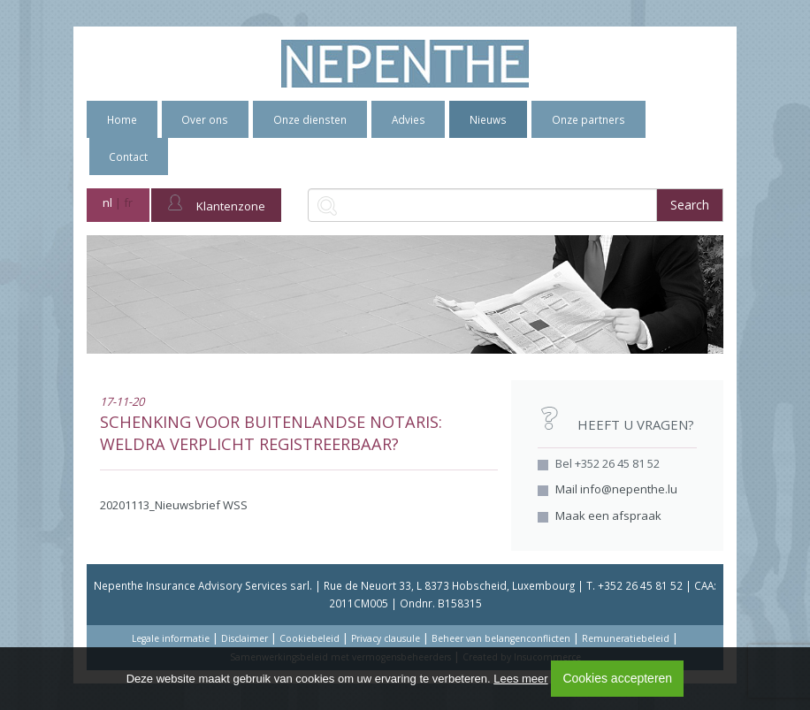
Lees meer (520, 678)
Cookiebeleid (309, 638)
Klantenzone (216, 204)
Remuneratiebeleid (625, 638)
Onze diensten (310, 119)
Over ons (204, 119)
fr (128, 202)
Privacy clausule (385, 638)
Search (689, 204)
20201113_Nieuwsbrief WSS (174, 505)
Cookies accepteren (617, 678)
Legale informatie (171, 638)
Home (122, 119)
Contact (128, 156)
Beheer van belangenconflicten (501, 638)
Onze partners (588, 119)
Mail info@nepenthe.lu (616, 489)
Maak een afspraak (608, 515)
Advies (408, 119)
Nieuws (488, 119)
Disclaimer (244, 638)
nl (107, 202)
